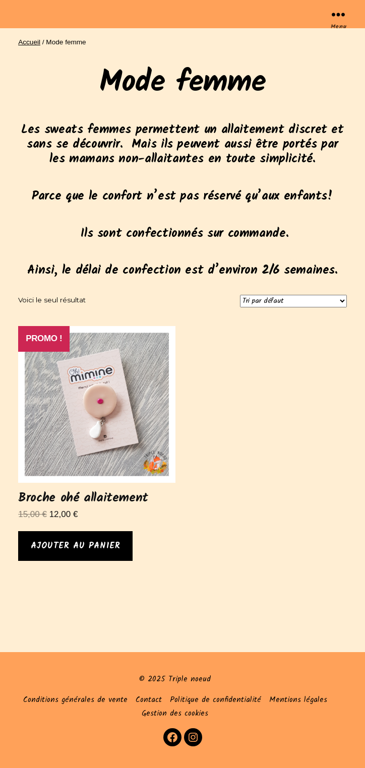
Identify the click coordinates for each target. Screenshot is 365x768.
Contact (149, 700)
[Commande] (293, 301)
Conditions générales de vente (75, 700)
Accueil (29, 42)
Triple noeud (189, 679)
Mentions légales (298, 700)
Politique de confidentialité (215, 700)
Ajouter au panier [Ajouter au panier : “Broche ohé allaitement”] (75, 546)
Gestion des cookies (175, 714)
